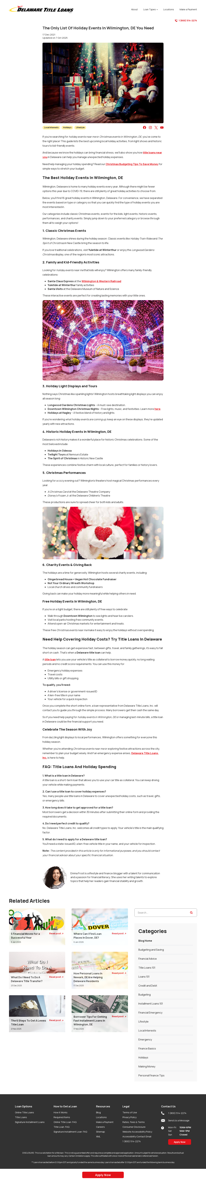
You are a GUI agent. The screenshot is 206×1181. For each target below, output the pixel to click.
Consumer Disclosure (133, 1126)
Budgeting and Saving (151, 949)
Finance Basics (147, 1048)
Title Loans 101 (146, 967)
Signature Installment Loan (70, 1131)
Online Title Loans (24, 1112)
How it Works (60, 1112)
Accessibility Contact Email (136, 1136)
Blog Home (145, 940)
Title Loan (61, 1126)
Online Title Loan (65, 1122)
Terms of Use (129, 1112)
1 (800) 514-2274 (186, 20)
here (157, 409)
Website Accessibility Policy (137, 1131)
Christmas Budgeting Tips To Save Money (132, 164)
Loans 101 (144, 976)
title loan (50, 659)
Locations (101, 1117)
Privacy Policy (129, 1117)
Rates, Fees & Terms (133, 1122)
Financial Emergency (150, 1012)
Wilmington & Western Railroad (101, 281)
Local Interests (51, 127)
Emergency (145, 1039)
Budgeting (144, 994)
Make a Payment (104, 1122)
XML (98, 1136)
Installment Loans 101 (150, 1003)
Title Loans (21, 1117)
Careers (100, 1126)
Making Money (146, 1066)
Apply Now (179, 1141)
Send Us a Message (175, 1120)
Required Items (62, 1117)
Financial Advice (147, 958)
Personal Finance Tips (151, 1075)
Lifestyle (80, 127)
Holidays (67, 127)
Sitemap (100, 1131)
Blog (98, 1112)
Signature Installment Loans (30, 1122)
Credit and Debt (147, 985)
